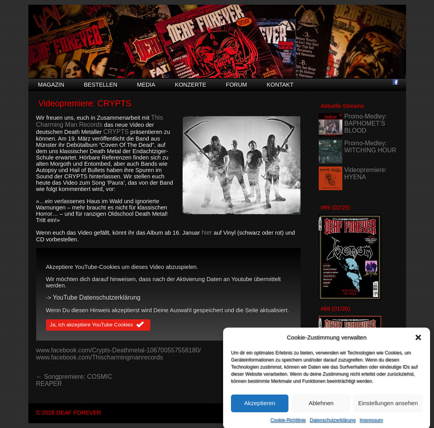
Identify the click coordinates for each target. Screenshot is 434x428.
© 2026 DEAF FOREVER (69, 412)
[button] (418, 341)
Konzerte (190, 85)
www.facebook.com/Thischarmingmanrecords (99, 357)
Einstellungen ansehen (388, 406)
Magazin (51, 85)
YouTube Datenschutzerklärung (96, 297)
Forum (236, 85)
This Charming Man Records (99, 121)
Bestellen (100, 85)
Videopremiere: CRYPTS (84, 103)
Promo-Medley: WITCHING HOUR (370, 147)
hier (206, 232)
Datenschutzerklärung (333, 423)
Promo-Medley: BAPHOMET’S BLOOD (365, 123)
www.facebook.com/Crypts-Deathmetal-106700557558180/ (118, 350)
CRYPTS (116, 131)
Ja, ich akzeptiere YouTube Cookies (98, 325)
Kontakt (280, 85)
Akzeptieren (259, 406)
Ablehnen (320, 406)
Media (146, 85)
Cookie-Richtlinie (288, 423)
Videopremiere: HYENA (365, 173)
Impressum (371, 423)
